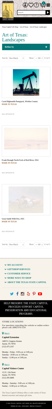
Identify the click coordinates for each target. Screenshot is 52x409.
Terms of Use (16, 406)
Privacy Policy (35, 406)
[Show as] (39, 58)
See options (8, 114)
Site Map (25, 406)
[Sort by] (17, 58)
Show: (31, 58)
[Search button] (47, 12)
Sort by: (5, 58)
